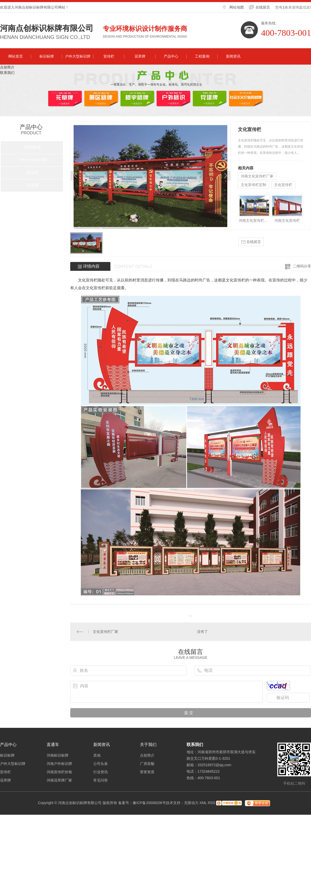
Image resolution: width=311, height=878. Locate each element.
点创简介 (7, 67)
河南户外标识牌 (59, 764)
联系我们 (7, 73)
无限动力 (191, 803)
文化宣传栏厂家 (105, 632)
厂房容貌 (147, 764)
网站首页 (15, 56)
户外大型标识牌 (77, 56)
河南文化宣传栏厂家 (257, 176)
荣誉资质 (147, 772)
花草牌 (140, 56)
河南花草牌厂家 (59, 780)
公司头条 (100, 764)
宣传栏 (108, 56)
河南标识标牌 (57, 755)
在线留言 (263, 7)
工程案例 (202, 56)
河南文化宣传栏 (287, 220)
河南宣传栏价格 (59, 772)
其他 (97, 755)
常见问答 (100, 780)
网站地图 (236, 7)
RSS (211, 803)
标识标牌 (46, 56)
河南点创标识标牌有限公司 (46, 28)
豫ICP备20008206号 (149, 803)
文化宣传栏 (283, 185)
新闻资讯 (233, 56)
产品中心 (171, 56)
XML (203, 803)
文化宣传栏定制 (253, 185)
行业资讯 (100, 772)
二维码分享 (302, 266)
